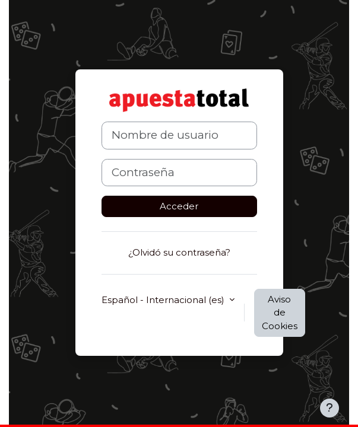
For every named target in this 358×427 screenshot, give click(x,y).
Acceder (179, 206)
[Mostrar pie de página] (329, 408)
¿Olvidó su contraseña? (179, 252)
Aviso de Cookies (279, 313)
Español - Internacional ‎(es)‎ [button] (164, 299)
